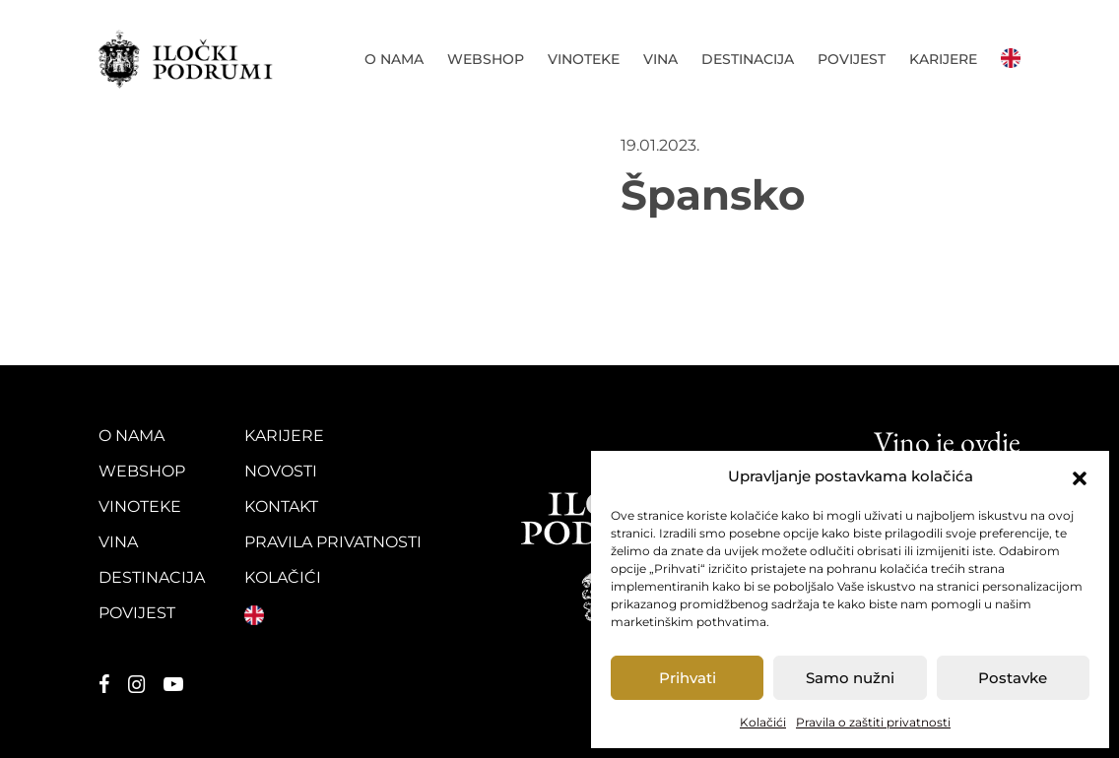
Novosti (280, 471)
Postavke (1012, 677)
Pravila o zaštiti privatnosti (873, 722)
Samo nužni (850, 677)
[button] (1079, 476)
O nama (394, 59)
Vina (660, 59)
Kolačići (763, 722)
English (1010, 58)
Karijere (943, 59)
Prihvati (687, 677)
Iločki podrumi (195, 59)
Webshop (485, 59)
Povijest (852, 59)
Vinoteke (584, 59)
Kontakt (281, 506)
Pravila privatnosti (333, 542)
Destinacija (747, 59)
